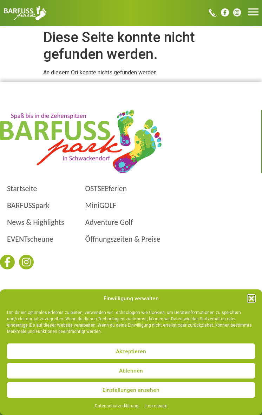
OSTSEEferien (106, 188)
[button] (251, 298)
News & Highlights (35, 222)
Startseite (22, 188)
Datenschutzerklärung (116, 405)
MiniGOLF (100, 205)
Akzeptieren (131, 351)
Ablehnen (131, 371)
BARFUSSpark (28, 205)
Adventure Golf (109, 222)
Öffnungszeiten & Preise (123, 239)
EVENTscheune (30, 239)
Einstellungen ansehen (131, 390)
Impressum (156, 405)
